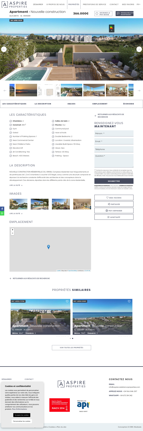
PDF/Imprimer (114, 210)
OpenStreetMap (72, 270)
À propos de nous (56, 4)
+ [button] (12, 230)
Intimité (44, 427)
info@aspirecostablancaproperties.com (124, 387)
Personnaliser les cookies (21, 421)
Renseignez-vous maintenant (127, 14)
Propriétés (73, 4)
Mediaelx (137, 427)
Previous (4, 49)
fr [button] (138, 4)
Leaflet (59, 270)
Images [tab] (71, 104)
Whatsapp (114, 217)
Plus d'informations (19, 409)
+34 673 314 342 (126, 395)
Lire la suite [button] (14, 213)
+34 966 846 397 (130, 391)
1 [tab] (70, 338)
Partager (114, 204)
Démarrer (38, 4)
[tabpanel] (102, 317)
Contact (114, 4)
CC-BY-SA (87, 270)
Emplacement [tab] (100, 104)
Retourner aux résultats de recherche (31, 278)
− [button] (12, 233)
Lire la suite (14, 185)
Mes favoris (128, 4)
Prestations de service (94, 4)
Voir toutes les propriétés (71, 348)
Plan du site (61, 427)
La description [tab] (43, 104)
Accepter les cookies (22, 415)
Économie (128, 104)
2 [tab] (72, 338)
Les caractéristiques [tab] (14, 104)
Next (139, 49)
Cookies (52, 427)
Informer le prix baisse (105, 14)
